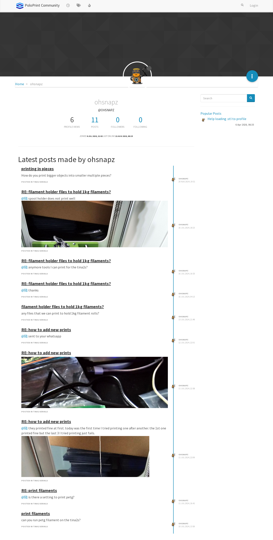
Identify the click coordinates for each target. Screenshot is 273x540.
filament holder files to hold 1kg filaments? (62, 306)
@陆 (24, 198)
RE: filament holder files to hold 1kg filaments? (66, 191)
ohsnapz (183, 178)
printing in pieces (37, 168)
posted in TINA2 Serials (34, 181)
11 (94, 119)
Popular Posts (210, 113)
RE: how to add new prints (46, 329)
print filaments (35, 513)
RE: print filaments (39, 490)
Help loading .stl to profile (227, 119)
